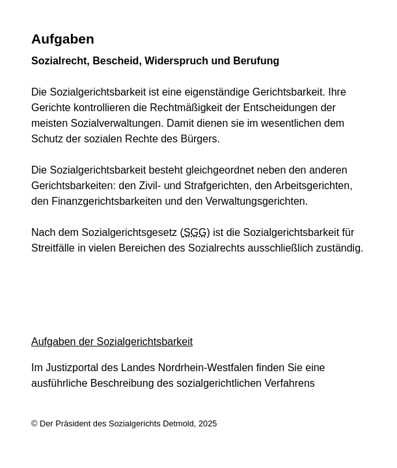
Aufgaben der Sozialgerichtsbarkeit (112, 341)
